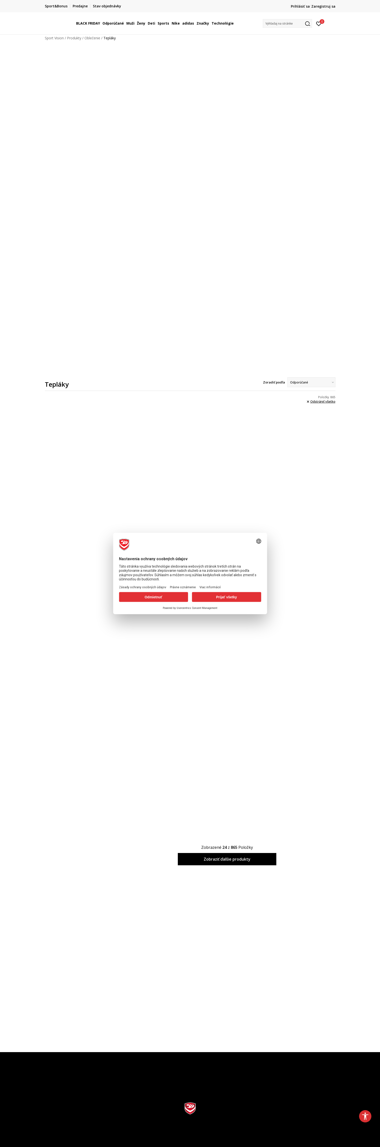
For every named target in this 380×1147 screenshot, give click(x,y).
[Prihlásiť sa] (319, 23)
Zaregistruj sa (323, 6)
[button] (287, 23)
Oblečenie (92, 38)
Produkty (74, 38)
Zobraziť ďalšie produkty (227, 859)
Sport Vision (54, 38)
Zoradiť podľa (274, 382)
